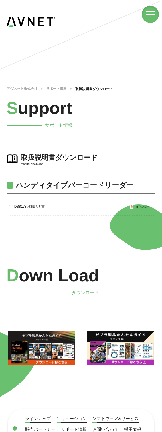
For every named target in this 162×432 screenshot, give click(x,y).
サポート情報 (56, 88)
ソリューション (74, 418)
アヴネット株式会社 (22, 88)
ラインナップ (39, 418)
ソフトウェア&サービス (120, 418)
